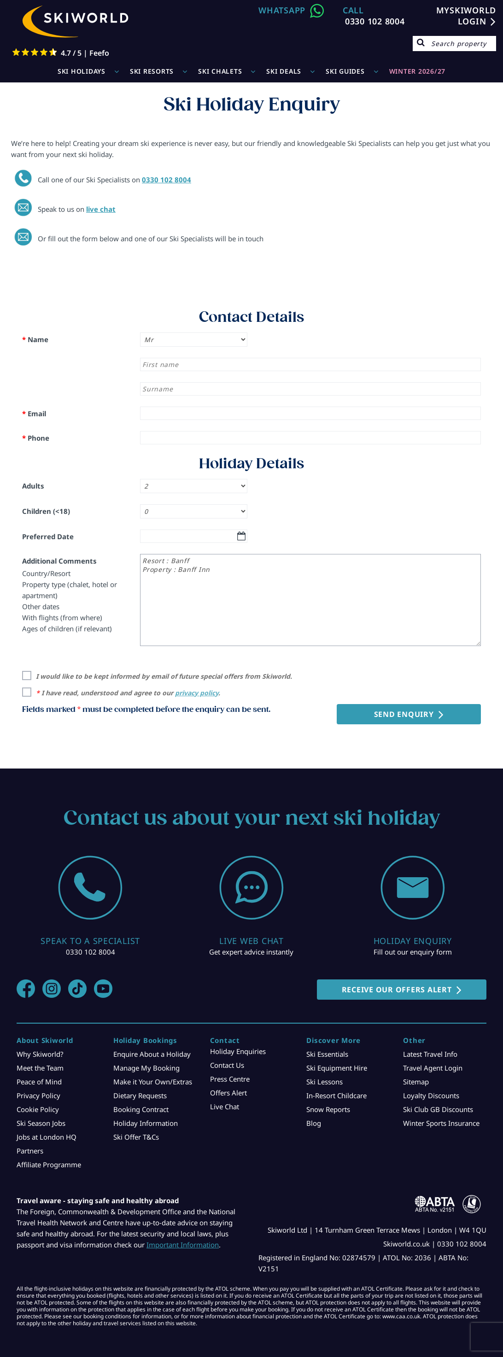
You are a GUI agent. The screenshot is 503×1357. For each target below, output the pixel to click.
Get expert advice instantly (251, 951)
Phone (35, 438)
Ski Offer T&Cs (136, 1137)
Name (35, 339)
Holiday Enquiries (238, 1051)
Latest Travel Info (430, 1054)
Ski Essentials (327, 1054)
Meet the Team (40, 1067)
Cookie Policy (38, 1109)
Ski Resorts (152, 71)
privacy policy (196, 692)
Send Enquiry (404, 714)
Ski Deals (283, 71)
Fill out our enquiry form (413, 951)
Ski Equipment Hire (336, 1067)
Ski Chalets (220, 71)
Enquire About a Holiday (152, 1054)
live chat (101, 209)
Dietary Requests (140, 1095)
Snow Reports (328, 1109)
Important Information (182, 1244)
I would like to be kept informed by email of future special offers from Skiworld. (164, 676)
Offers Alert (228, 1092)
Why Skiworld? (40, 1054)
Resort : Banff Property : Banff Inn (310, 600)
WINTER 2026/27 (417, 71)
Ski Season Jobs (41, 1123)
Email (34, 413)
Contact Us (227, 1065)
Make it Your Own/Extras (152, 1081)
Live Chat (224, 1106)
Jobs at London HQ (46, 1137)
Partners (30, 1150)
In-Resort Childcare (336, 1095)
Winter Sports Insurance (441, 1123)
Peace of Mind (39, 1081)
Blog (313, 1123)
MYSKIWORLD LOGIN (466, 16)
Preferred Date (48, 536)
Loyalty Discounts (431, 1095)
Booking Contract (141, 1109)
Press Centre (230, 1078)
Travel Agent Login (432, 1067)
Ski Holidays (81, 71)
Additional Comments (59, 560)
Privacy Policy (38, 1095)
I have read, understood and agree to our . (128, 692)
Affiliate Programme (49, 1164)
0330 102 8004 (375, 21)
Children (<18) (46, 511)
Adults (33, 485)
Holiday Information (145, 1123)
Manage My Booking (146, 1067)
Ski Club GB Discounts (438, 1109)
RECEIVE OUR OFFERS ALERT (397, 989)
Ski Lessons (324, 1081)
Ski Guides (345, 71)
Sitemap (416, 1081)
